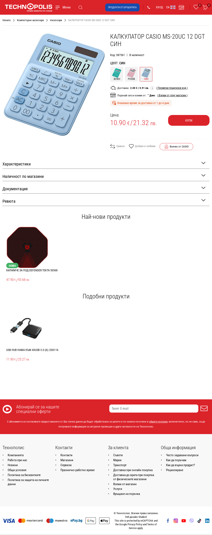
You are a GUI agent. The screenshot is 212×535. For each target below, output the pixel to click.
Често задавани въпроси (182, 455)
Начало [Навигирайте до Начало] (6, 20)
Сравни (117, 146)
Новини (13, 465)
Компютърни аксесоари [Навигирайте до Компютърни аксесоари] (30, 20)
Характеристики (103, 163)
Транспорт (119, 465)
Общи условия (17, 470)
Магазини (66, 460)
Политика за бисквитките (24, 475)
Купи (188, 120)
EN (170, 7)
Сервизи (66, 465)
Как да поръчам (176, 460)
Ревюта (103, 201)
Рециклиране (174, 470)
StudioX (143, 516)
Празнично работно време (77, 470)
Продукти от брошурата (122, 7)
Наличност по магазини (103, 176)
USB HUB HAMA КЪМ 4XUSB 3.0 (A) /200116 (32, 350)
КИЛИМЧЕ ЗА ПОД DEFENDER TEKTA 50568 (32, 270)
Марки (117, 460)
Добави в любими (142, 146)
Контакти (66, 455)
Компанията (16, 455)
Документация (103, 188)
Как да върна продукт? (180, 465)
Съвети (118, 455)
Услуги (117, 489)
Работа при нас (17, 460)
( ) (172, 88)
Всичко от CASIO (179, 146)
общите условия (158, 421)
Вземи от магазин (125, 484)
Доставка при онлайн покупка (133, 470)
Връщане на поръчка (126, 494)
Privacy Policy (135, 524)
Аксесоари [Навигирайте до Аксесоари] (56, 20)
